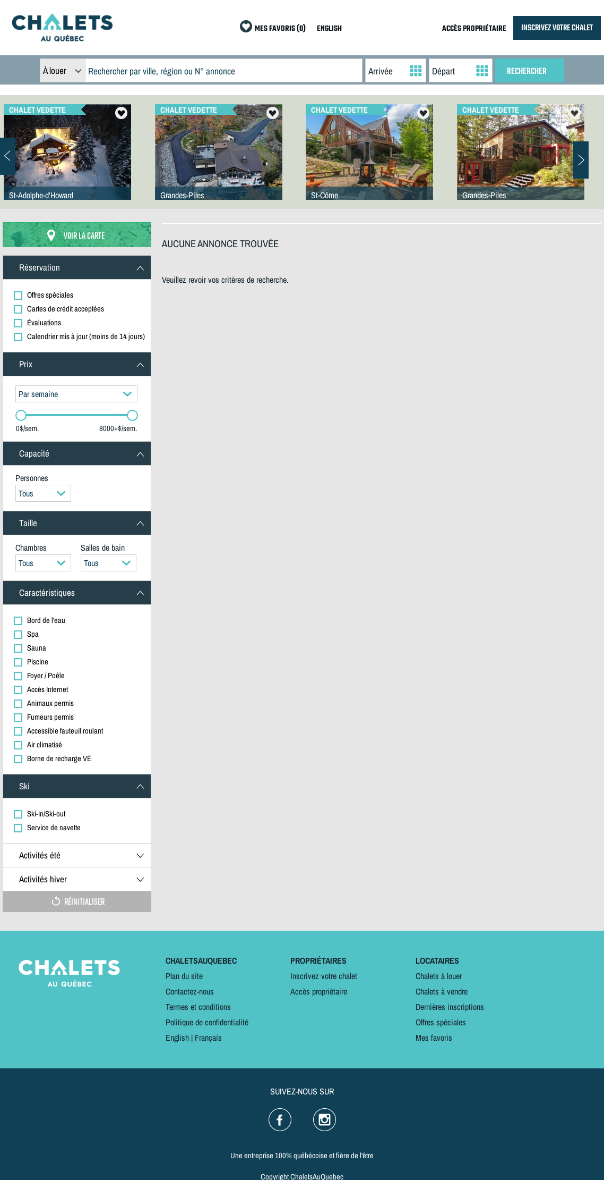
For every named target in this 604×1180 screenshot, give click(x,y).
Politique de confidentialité (207, 1022)
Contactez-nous (190, 991)
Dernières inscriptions (450, 1007)
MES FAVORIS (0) (280, 29)
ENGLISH (329, 29)
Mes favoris (434, 1037)
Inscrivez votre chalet (323, 976)
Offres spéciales (441, 1022)
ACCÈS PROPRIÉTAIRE (474, 29)
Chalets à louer (439, 976)
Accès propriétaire (318, 991)
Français (208, 1037)
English (177, 1037)
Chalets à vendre (442, 991)
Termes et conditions (198, 1007)
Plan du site (184, 976)
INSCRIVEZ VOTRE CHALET (557, 28)
